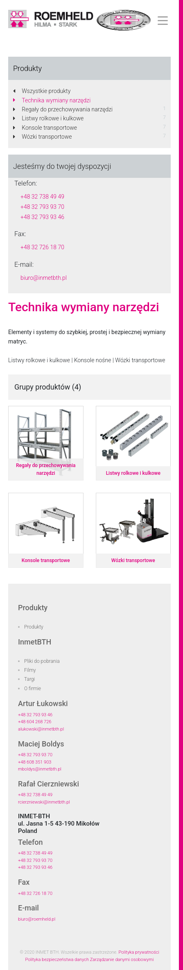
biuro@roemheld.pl (36, 919)
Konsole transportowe (45, 127)
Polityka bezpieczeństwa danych (57, 959)
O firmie (32, 688)
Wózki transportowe (42, 136)
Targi (29, 679)
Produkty (33, 627)
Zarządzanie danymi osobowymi (122, 959)
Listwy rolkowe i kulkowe (48, 118)
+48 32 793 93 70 (42, 207)
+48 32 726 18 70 (42, 247)
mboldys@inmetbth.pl (39, 769)
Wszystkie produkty (41, 91)
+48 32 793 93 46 (42, 217)
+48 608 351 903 (34, 762)
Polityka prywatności (139, 952)
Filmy (30, 670)
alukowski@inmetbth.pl (41, 729)
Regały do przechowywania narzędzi (63, 109)
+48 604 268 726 (34, 721)
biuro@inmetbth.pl (43, 278)
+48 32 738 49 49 (42, 196)
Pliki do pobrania (42, 661)
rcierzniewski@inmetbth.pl (44, 802)
